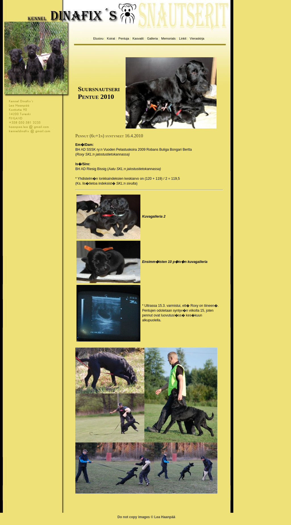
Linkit (182, 38)
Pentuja (124, 38)
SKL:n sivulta (126, 183)
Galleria (152, 38)
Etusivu (98, 38)
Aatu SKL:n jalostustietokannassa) (135, 169)
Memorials (168, 38)
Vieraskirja (197, 38)
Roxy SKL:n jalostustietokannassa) (103, 154)
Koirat (111, 38)
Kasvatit (138, 38)
